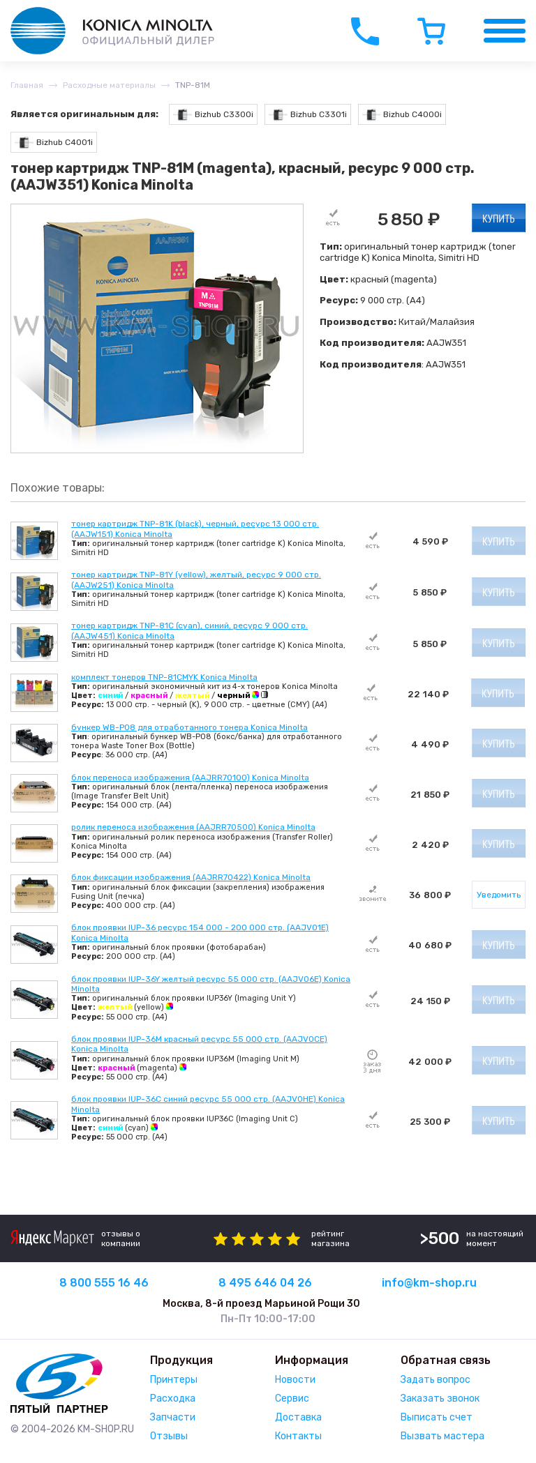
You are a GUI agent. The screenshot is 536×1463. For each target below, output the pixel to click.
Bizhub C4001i (54, 142)
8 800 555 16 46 (104, 1282)
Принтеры (174, 1380)
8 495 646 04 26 (265, 1282)
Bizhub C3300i (213, 114)
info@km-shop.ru (429, 1282)
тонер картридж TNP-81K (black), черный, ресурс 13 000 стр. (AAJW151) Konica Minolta (195, 528)
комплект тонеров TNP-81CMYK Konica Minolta (164, 677)
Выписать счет (436, 1417)
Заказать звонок (440, 1398)
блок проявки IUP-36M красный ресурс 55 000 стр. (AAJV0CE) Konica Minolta (199, 1044)
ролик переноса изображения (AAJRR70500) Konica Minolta (193, 827)
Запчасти (172, 1417)
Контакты (298, 1436)
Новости (295, 1380)
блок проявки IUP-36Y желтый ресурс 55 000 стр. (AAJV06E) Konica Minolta (210, 984)
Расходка (172, 1398)
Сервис (292, 1398)
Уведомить (499, 895)
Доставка (298, 1417)
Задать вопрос (435, 1380)
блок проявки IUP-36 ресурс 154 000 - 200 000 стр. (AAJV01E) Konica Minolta (200, 932)
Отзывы (169, 1436)
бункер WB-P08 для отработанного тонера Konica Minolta (189, 727)
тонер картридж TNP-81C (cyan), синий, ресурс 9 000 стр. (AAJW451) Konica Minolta (189, 630)
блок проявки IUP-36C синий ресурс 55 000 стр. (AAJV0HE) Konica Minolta (208, 1104)
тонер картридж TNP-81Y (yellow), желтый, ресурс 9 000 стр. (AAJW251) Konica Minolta (196, 579)
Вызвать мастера (442, 1436)
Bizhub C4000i (402, 114)
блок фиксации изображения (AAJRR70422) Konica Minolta (191, 877)
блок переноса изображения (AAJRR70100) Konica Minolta (190, 777)
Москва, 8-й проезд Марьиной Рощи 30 (261, 1304)
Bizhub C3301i (308, 114)
